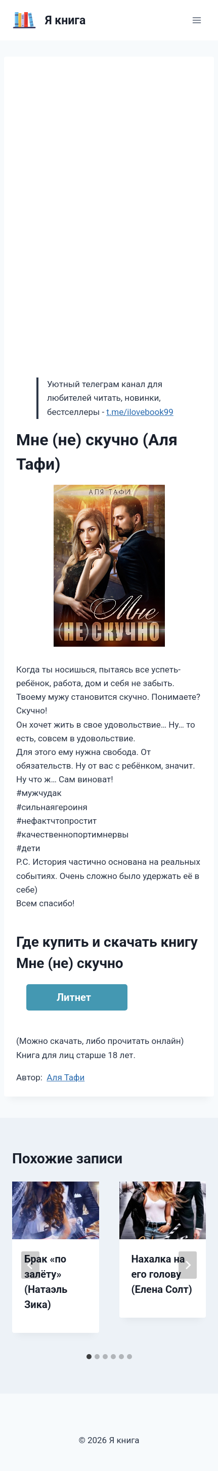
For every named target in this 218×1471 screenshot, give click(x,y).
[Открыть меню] (196, 20)
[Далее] (188, 1265)
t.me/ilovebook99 (139, 412)
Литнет (74, 997)
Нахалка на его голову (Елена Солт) (162, 1274)
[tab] (89, 1356)
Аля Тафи (65, 1077)
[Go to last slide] (30, 1265)
